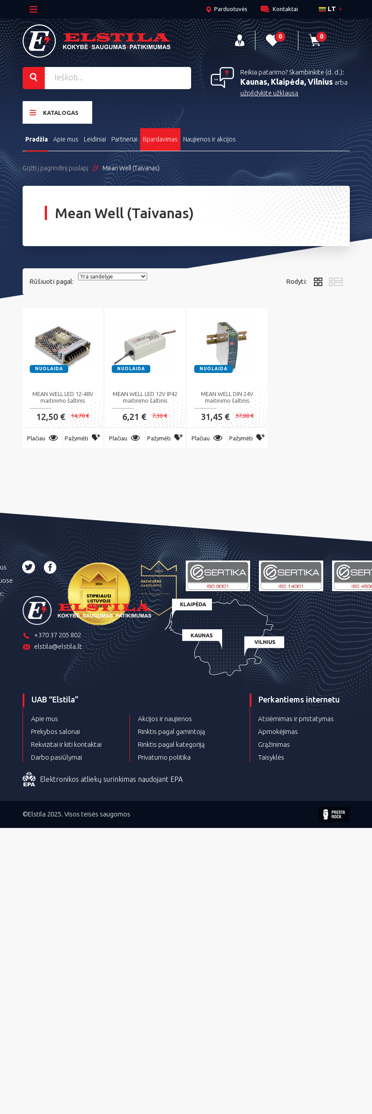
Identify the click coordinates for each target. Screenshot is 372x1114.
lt (327, 8)
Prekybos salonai (55, 729)
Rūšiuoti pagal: (51, 279)
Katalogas (54, 111)
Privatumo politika (164, 755)
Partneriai (127, 137)
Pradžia (36, 137)
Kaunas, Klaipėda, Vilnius (286, 80)
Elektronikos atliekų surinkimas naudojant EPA (103, 777)
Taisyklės (271, 755)
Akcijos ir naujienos (165, 716)
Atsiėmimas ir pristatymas (296, 716)
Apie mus (66, 137)
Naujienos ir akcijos (213, 137)
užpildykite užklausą (269, 91)
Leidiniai (96, 137)
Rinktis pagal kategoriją (171, 742)
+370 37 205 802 (52, 633)
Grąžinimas (274, 742)
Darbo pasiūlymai (56, 755)
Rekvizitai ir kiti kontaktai (66, 742)
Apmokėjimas (278, 729)
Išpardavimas (163, 137)
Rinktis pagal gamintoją (171, 729)
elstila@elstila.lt (52, 645)
